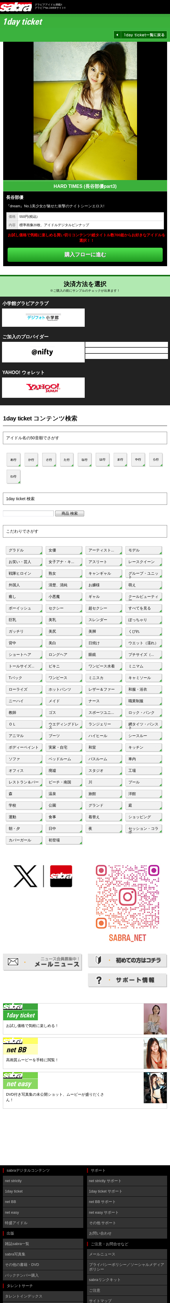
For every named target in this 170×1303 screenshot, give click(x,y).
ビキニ (54, 666)
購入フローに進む (85, 254)
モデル (134, 550)
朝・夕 (14, 828)
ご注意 (94, 1290)
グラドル (16, 550)
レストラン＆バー (24, 782)
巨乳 (12, 620)
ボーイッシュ (20, 608)
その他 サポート (103, 1223)
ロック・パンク (141, 712)
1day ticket (14, 1191)
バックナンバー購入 (22, 1275)
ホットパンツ (60, 689)
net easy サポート (104, 1212)
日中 (52, 828)
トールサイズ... (21, 666)
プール (134, 782)
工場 (132, 770)
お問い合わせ (100, 1233)
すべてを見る (139, 608)
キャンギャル (99, 573)
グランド (96, 805)
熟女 (52, 573)
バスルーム (97, 759)
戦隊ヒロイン (20, 573)
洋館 (132, 794)
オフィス (16, 770)
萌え (132, 585)
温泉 (52, 794)
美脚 (92, 631)
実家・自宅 (58, 747)
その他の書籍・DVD (22, 1264)
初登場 (54, 840)
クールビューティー (143, 597)
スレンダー (97, 620)
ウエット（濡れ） (143, 643)
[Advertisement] (29, 1137)
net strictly (13, 1181)
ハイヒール (97, 736)
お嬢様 (94, 585)
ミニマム (135, 666)
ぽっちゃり (137, 620)
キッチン (135, 747)
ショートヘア (20, 654)
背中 (12, 643)
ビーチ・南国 (60, 782)
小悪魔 (54, 596)
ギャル (94, 596)
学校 (12, 805)
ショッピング (139, 817)
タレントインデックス (23, 1296)
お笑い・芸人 (20, 562)
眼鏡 (92, 654)
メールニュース (102, 1254)
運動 (12, 817)
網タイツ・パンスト (143, 725)
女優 (52, 550)
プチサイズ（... (141, 654)
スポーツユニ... (101, 712)
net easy (12, 1212)
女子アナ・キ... (61, 562)
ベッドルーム (60, 759)
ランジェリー (99, 724)
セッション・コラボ (143, 829)
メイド (54, 701)
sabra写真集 (15, 1254)
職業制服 (135, 701)
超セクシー (97, 608)
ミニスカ (96, 678)
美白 (52, 643)
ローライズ (18, 689)
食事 (52, 817)
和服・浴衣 (137, 689)
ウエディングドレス (64, 725)
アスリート (97, 562)
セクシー (56, 608)
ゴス (52, 712)
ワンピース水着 (101, 666)
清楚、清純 (58, 585)
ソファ (14, 759)
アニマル (16, 736)
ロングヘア (58, 654)
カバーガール (20, 840)
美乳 (52, 620)
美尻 (52, 631)
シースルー (137, 736)
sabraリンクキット (105, 1279)
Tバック (15, 678)
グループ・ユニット (143, 574)
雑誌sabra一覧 (17, 1244)
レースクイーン (141, 562)
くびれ (134, 631)
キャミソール (139, 678)
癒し (12, 596)
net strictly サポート (105, 1181)
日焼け (94, 643)
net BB (10, 1201)
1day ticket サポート (106, 1191)
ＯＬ (12, 724)
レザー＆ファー (101, 689)
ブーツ (54, 736)
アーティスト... (101, 550)
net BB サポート (102, 1201)
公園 (52, 805)
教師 (12, 712)
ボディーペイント (24, 747)
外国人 (14, 585)
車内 (132, 759)
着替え (94, 817)
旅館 (92, 794)
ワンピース (58, 678)
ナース (94, 701)
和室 (92, 747)
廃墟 (52, 770)
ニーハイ (16, 701)
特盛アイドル (16, 1223)
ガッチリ (16, 631)
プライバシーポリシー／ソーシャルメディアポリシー (126, 1266)
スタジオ (96, 770)
